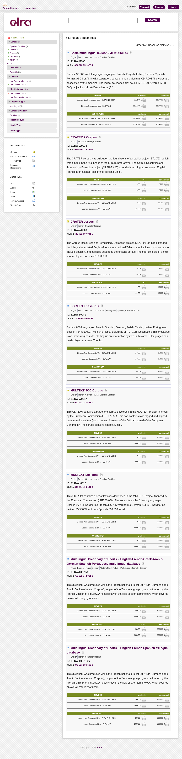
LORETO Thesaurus (84, 306)
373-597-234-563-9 (84, 665)
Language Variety (19, 111)
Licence (14, 76)
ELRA (99, 747)
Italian (12, 60)
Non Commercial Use (19, 81)
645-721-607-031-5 (84, 234)
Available (14, 72)
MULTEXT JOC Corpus (86, 390)
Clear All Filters (17, 38)
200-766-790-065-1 (84, 318)
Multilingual (15, 106)
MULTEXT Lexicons (84, 474)
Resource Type (17, 120)
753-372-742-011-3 (84, 576)
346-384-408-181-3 (84, 487)
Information (30, 8)
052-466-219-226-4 (84, 149)
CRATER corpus (82, 221)
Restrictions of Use (19, 89)
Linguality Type (18, 101)
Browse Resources (11, 8)
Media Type (16, 125)
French (13, 53)
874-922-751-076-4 (84, 65)
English (13, 50)
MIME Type (16, 130)
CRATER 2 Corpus (83, 137)
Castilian (13, 115)
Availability (16, 67)
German (13, 56)
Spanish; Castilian (17, 46)
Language (15, 42)
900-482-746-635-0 (84, 402)
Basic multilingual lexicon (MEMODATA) (99, 53)
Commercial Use (17, 85)
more (9, 63)
